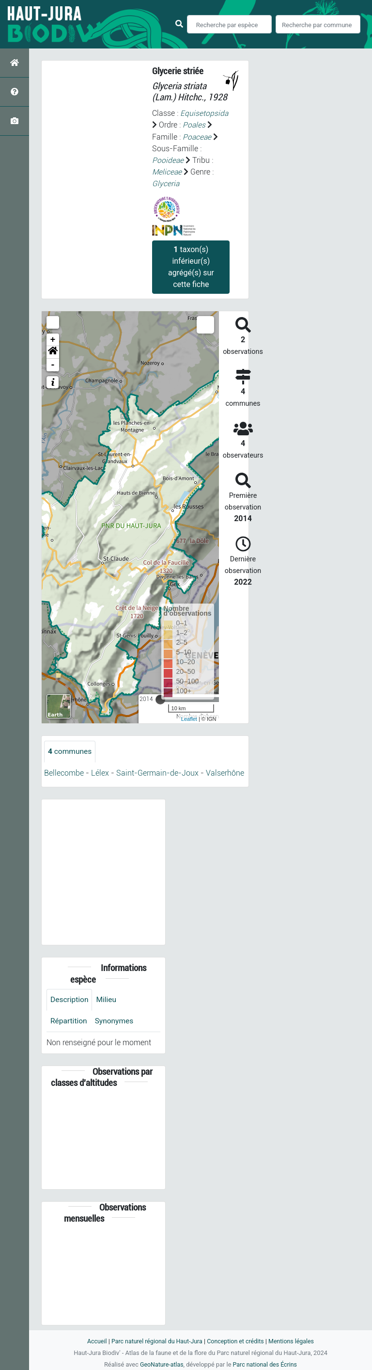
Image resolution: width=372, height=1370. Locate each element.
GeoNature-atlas (160, 1364)
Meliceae (167, 171)
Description (70, 999)
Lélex (100, 772)
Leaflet (189, 718)
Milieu (107, 999)
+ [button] (53, 339)
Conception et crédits (236, 1341)
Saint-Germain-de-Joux (157, 772)
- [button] (53, 364)
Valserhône (225, 772)
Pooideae (168, 159)
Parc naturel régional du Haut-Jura (155, 1341)
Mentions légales (293, 1341)
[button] (52, 351)
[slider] (160, 698)
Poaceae (197, 136)
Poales (194, 124)
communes (70, 750)
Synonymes (116, 1020)
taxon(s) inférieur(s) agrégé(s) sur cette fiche (191, 266)
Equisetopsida (204, 113)
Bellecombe (64, 772)
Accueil (94, 1341)
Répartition (69, 1020)
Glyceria (166, 183)
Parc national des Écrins (265, 1364)
